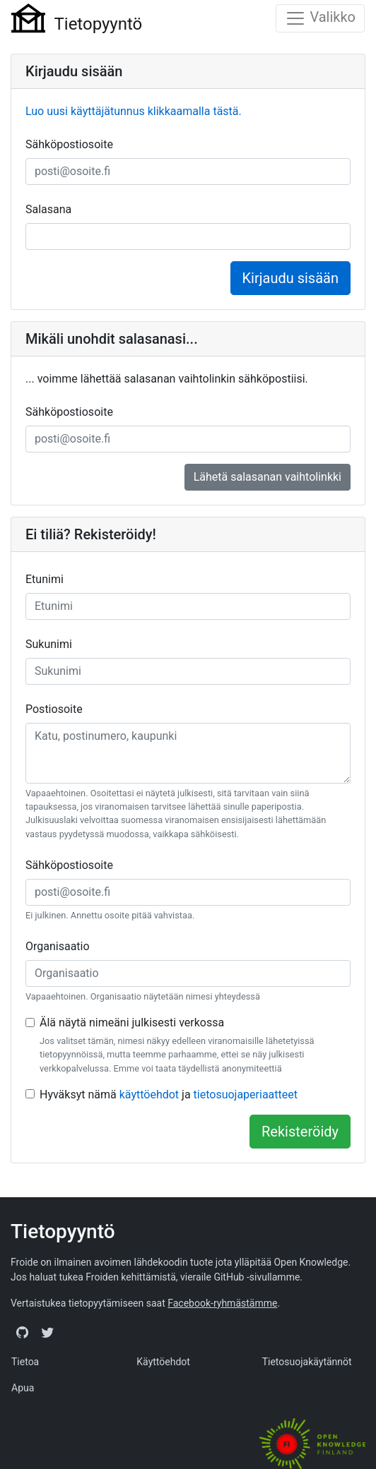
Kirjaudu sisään (290, 278)
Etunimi (44, 579)
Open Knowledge (311, 1262)
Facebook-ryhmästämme (222, 1303)
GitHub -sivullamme (256, 1277)
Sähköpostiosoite (69, 144)
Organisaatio (57, 946)
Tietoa (25, 1361)
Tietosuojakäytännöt (307, 1361)
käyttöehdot (149, 1094)
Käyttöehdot (163, 1361)
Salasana (48, 209)
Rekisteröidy (300, 1131)
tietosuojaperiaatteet (246, 1094)
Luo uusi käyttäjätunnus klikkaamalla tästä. (133, 111)
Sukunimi (48, 644)
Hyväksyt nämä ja (169, 1094)
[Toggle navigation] (320, 18)
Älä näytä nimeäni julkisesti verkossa (132, 1022)
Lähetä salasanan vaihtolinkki (267, 477)
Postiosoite (54, 709)
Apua (22, 1387)
